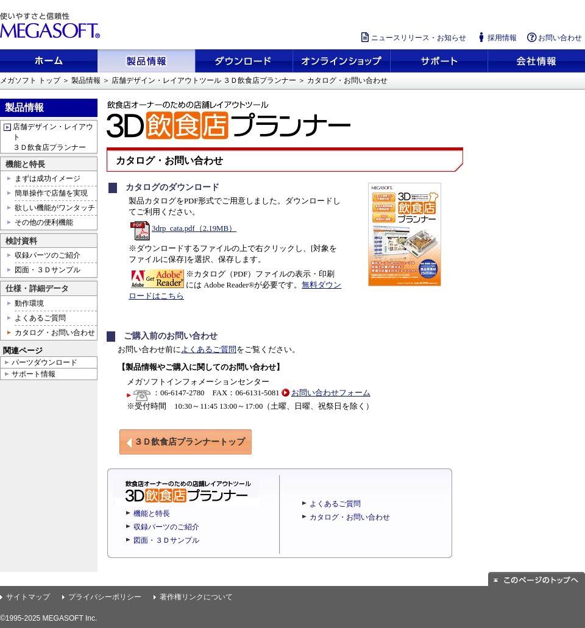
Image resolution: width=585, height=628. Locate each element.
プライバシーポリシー (104, 597)
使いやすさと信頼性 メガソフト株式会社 (52, 25)
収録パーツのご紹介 (166, 527)
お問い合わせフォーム (330, 393)
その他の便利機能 (44, 222)
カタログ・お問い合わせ (350, 517)
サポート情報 (33, 374)
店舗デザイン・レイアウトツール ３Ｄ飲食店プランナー (204, 80)
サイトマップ (28, 597)
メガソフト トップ (30, 80)
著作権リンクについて (196, 597)
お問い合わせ (554, 37)
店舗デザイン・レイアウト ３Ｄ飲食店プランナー (53, 137)
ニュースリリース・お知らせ (412, 37)
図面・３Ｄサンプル (166, 540)
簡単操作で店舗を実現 (51, 193)
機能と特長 (151, 513)
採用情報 (496, 37)
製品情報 (86, 80)
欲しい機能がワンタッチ (55, 207)
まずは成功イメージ (47, 178)
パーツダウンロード (44, 362)
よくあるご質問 (208, 349)
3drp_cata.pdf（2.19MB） (183, 228)
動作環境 (29, 303)
